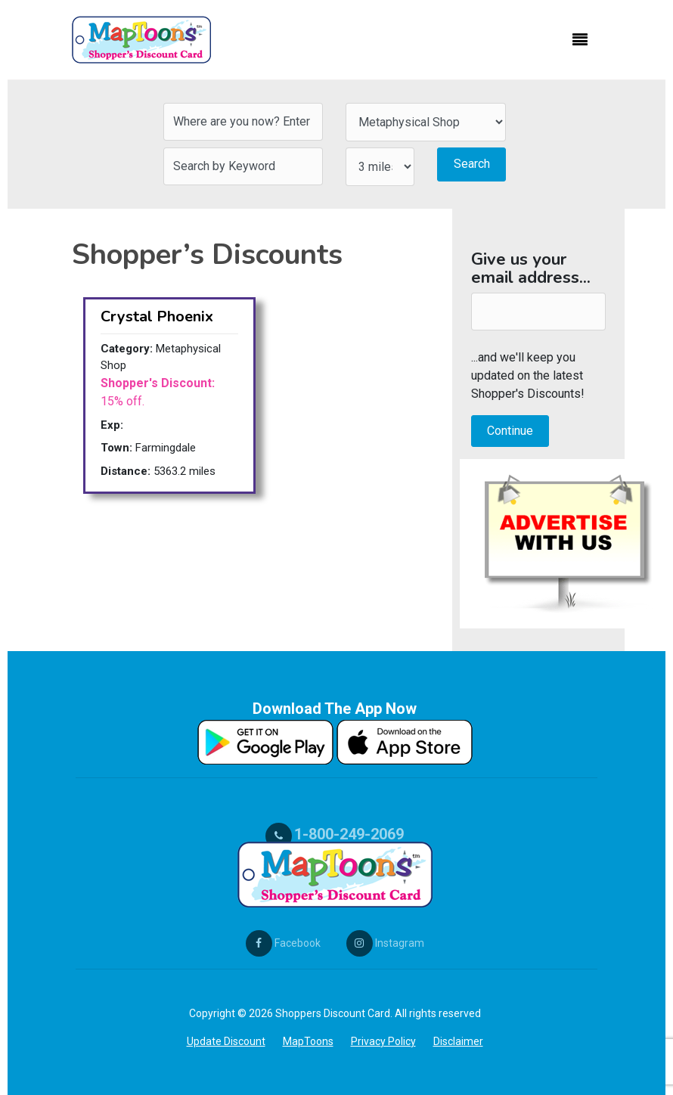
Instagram (385, 943)
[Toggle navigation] (580, 40)
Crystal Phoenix (157, 316)
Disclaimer (458, 1041)
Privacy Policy (383, 1041)
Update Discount (226, 1041)
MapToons (308, 1041)
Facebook (283, 943)
